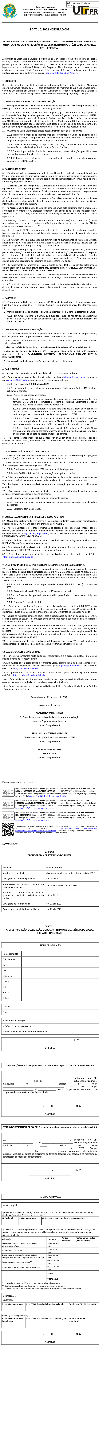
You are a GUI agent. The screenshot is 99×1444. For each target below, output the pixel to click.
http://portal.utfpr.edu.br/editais (61, 73)
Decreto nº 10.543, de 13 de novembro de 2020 (47, 796)
